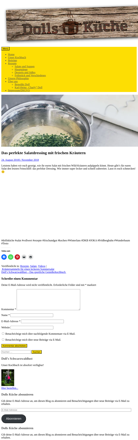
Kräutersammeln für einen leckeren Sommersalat (27, 269)
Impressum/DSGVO (19, 90)
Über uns (13, 81)
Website (5, 331)
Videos (41, 266)
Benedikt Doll (22, 84)
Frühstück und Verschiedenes (30, 75)
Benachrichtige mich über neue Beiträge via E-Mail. (33, 343)
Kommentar (8, 313)
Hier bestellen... (9, 392)
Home (11, 54)
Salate (33, 266)
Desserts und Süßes (25, 72)
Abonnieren (13, 422)
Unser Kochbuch (17, 57)
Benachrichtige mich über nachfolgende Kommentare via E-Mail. (40, 337)
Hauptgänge (21, 69)
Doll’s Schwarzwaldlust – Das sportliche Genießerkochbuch (33, 272)
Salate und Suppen (24, 66)
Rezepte (12, 63)
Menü (5, 48)
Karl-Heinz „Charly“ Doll (28, 87)
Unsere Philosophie (18, 78)
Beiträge (12, 60)
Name (5, 319)
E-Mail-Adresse (10, 325)
